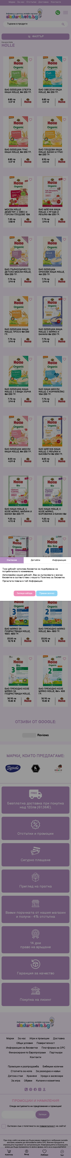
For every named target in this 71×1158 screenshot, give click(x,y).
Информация (59, 560)
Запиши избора (24, 593)
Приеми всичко (46, 593)
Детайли (35, 560)
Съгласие (12, 560)
